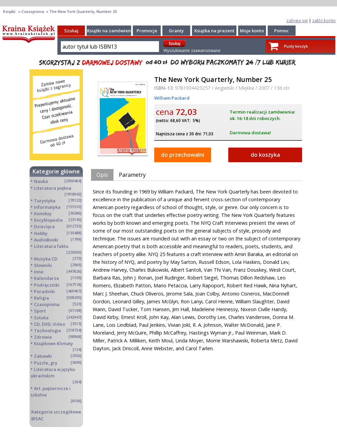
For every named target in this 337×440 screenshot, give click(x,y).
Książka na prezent (214, 31)
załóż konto (324, 20)
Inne (38, 272)
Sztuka (41, 318)
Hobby (41, 233)
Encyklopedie (48, 220)
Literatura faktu (51, 246)
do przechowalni (182, 154)
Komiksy (43, 213)
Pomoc (281, 31)
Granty (176, 31)
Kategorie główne (56, 171)
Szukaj (71, 31)
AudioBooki (46, 240)
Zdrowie (43, 337)
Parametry (132, 175)
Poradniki (44, 291)
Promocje (147, 31)
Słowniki (43, 265)
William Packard (172, 98)
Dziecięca (44, 226)
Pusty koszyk (296, 46)
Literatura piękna (52, 188)
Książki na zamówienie (111, 31)
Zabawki (43, 356)
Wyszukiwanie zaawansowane (191, 50)
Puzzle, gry (45, 363)
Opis (102, 175)
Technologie (47, 330)
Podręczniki (46, 285)
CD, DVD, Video (49, 324)
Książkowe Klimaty (53, 343)
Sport (40, 311)
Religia (41, 298)
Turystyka (44, 201)
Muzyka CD (45, 259)
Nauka (41, 181)
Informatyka (47, 207)
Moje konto (252, 31)
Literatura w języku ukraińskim (53, 372)
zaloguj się (297, 20)
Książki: (10, 11)
